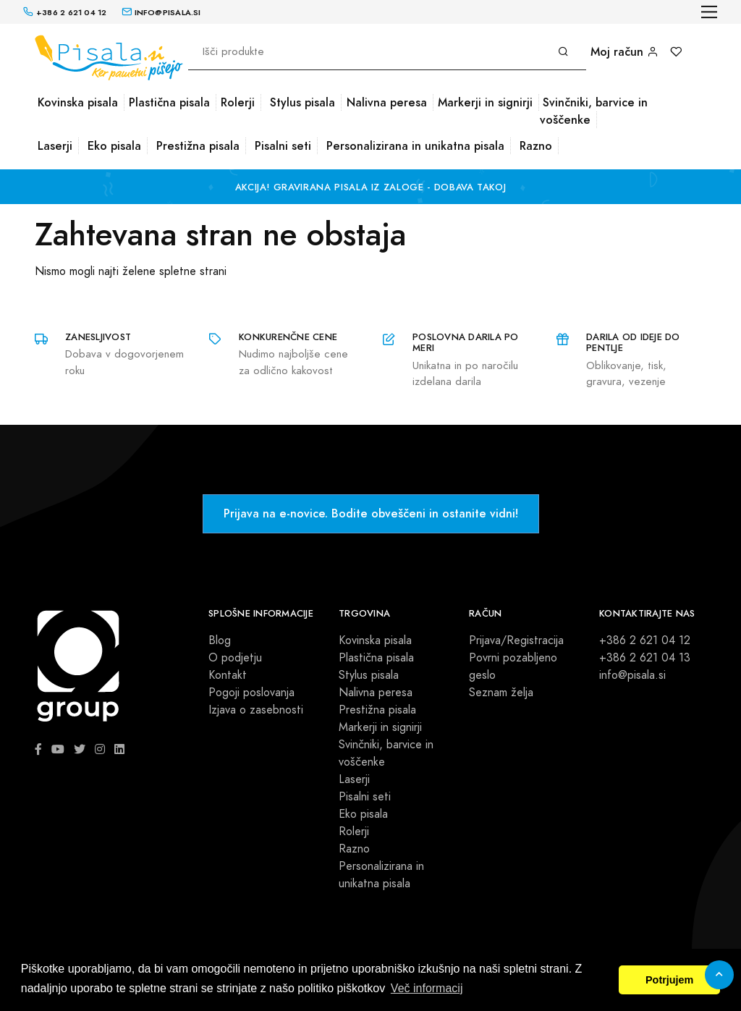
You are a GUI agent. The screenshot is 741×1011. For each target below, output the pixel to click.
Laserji (55, 146)
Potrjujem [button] (669, 980)
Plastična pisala (169, 102)
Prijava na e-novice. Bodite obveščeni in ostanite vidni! (371, 513)
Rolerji (238, 102)
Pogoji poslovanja (251, 693)
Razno (536, 146)
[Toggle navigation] (709, 12)
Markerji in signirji (485, 102)
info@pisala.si (632, 675)
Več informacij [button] (427, 988)
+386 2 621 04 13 (644, 658)
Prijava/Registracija (516, 640)
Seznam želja (501, 693)
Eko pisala (114, 146)
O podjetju (235, 658)
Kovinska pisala (78, 102)
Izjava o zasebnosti (255, 710)
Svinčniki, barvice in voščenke (594, 111)
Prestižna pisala (198, 146)
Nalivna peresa (387, 102)
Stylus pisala (302, 102)
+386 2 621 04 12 (644, 640)
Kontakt (227, 675)
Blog (219, 640)
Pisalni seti (283, 146)
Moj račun (624, 51)
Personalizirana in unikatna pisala (415, 146)
